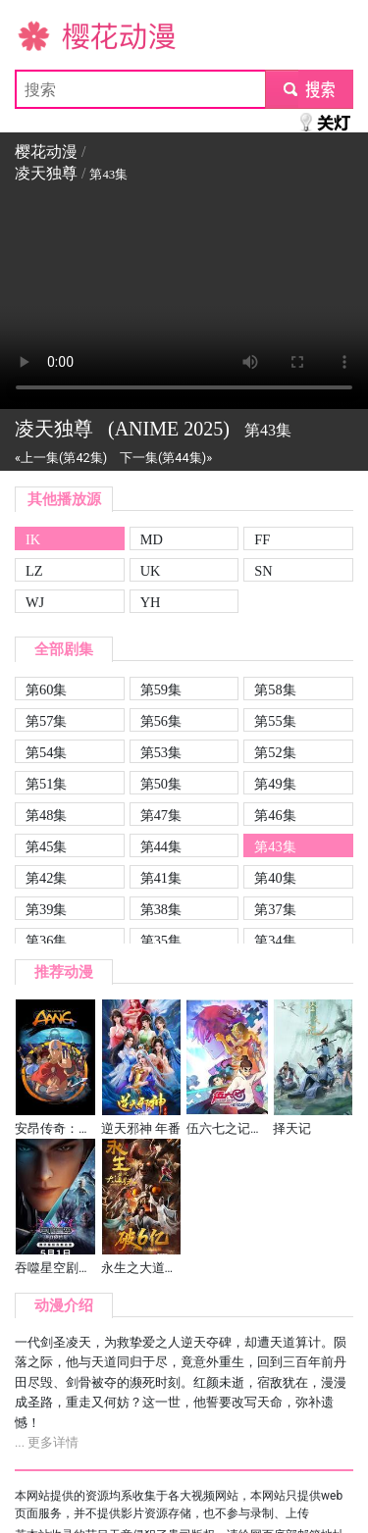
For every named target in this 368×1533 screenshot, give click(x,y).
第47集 (161, 815)
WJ (35, 602)
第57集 (46, 721)
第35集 (161, 940)
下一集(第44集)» (166, 457)
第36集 (46, 940)
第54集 (46, 752)
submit (309, 88)
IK (33, 539)
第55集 (274, 721)
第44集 (161, 846)
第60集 (46, 689)
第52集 (274, 752)
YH (150, 602)
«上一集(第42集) (61, 457)
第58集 (274, 689)
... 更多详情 (47, 1442)
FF (262, 539)
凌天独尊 (46, 173)
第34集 (274, 940)
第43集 (274, 846)
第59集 (161, 689)
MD (151, 539)
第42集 (46, 878)
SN (263, 571)
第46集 (274, 815)
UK (150, 571)
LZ (34, 571)
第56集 (161, 721)
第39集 (46, 909)
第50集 (161, 784)
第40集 (274, 878)
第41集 (161, 878)
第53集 (161, 752)
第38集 (161, 909)
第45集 (46, 846)
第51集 (46, 784)
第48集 (46, 815)
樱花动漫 (46, 35)
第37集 (274, 909)
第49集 (274, 784)
